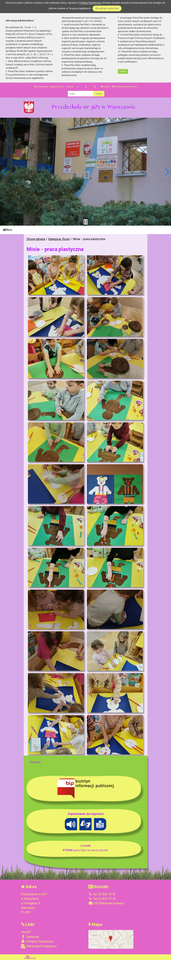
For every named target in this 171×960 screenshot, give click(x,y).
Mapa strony (56, 87)
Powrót (35, 762)
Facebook (30, 937)
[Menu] (85, 230)
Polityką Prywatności (90, 2)
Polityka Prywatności (37, 941)
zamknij (122, 71)
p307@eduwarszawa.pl (106, 903)
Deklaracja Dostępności (39, 946)
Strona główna (41, 87)
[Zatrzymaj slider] (85, 222)
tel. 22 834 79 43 (102, 894)
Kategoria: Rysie (59, 239)
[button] (4, 172)
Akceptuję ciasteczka (107, 8)
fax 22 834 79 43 (102, 898)
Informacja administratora (124, 87)
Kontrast (105, 87)
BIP (26, 932)
